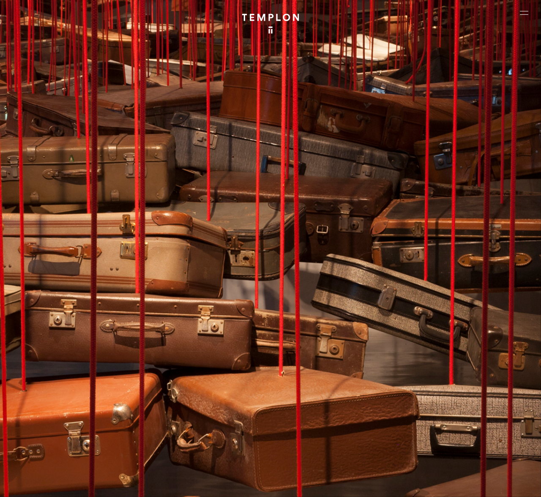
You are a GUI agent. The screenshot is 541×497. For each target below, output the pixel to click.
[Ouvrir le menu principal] (524, 12)
